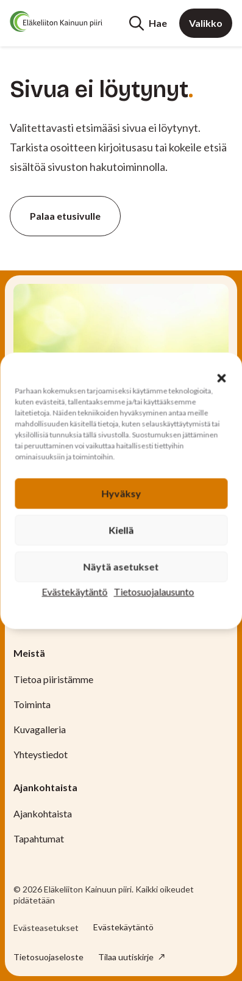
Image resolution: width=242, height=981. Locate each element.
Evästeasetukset (46, 928)
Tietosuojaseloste (48, 957)
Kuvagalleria (39, 729)
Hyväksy (121, 493)
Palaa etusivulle (65, 216)
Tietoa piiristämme (53, 679)
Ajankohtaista (42, 813)
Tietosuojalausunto (154, 591)
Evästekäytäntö (75, 591)
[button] (221, 378)
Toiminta (32, 704)
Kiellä (121, 529)
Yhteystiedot (40, 754)
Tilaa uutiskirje (126, 957)
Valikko (205, 23)
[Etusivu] (56, 21)
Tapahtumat (38, 838)
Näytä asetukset (121, 566)
